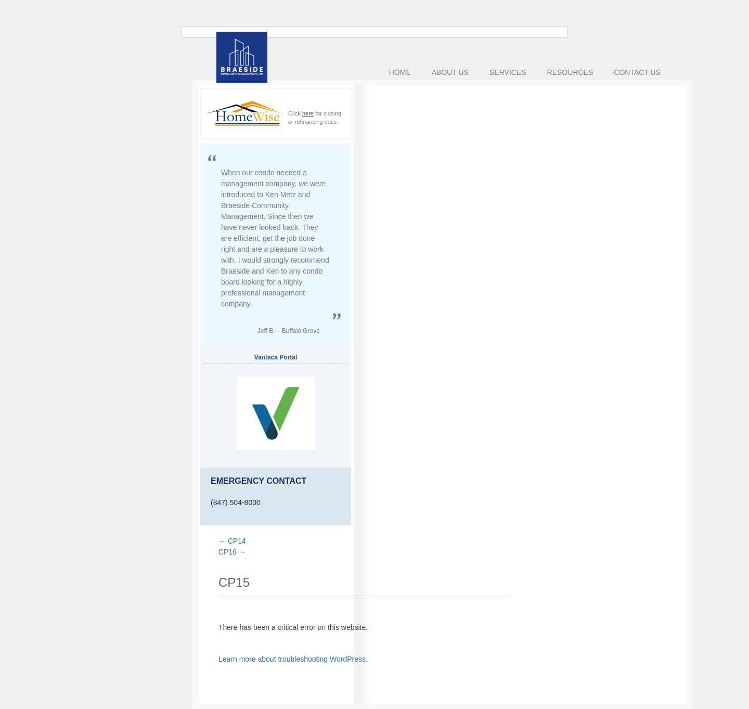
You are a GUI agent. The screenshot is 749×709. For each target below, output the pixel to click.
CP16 (232, 552)
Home (400, 72)
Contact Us (637, 72)
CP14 (232, 541)
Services (507, 72)
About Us (450, 72)
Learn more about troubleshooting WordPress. (293, 659)
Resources (570, 72)
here (308, 113)
